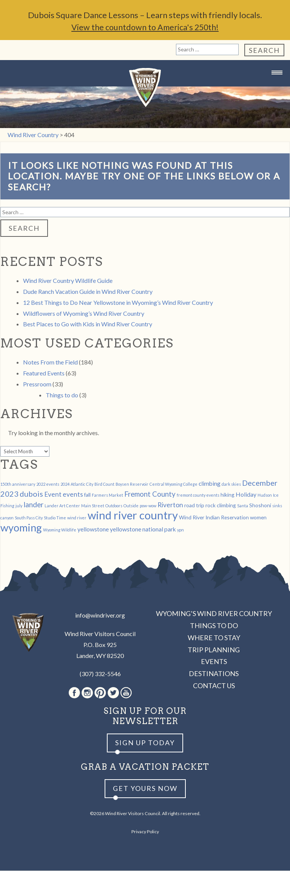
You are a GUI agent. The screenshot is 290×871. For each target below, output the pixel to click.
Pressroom (37, 384)
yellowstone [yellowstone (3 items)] (93, 529)
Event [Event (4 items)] (53, 495)
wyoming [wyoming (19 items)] (21, 528)
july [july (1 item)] (18, 505)
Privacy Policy (145, 832)
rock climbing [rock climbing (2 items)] (220, 505)
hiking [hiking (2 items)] (227, 495)
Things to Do (214, 626)
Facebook (74, 693)
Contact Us (214, 686)
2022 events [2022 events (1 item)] (47, 484)
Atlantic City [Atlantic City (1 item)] (82, 484)
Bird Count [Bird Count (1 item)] (104, 484)
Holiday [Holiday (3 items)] (246, 494)
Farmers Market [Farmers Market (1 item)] (107, 495)
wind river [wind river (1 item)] (76, 518)
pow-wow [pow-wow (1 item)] (148, 505)
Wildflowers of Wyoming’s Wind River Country (83, 313)
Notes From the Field (50, 362)
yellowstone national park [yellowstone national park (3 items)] (143, 529)
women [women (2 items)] (258, 517)
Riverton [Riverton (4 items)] (170, 505)
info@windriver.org (100, 615)
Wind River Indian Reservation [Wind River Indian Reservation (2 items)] (214, 517)
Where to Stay (214, 638)
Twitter (113, 693)
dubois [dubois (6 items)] (31, 494)
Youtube (126, 693)
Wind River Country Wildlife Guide (68, 280)
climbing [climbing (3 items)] (210, 483)
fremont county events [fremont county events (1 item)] (198, 495)
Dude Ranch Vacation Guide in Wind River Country (88, 291)
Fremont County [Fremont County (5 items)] (150, 494)
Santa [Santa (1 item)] (242, 505)
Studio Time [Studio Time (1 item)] (55, 518)
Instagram (87, 693)
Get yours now (145, 789)
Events (214, 662)
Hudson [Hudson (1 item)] (265, 495)
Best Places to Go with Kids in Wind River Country (87, 324)
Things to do (62, 395)
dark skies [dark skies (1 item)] (231, 484)
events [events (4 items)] (73, 495)
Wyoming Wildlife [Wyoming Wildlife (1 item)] (59, 530)
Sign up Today (145, 743)
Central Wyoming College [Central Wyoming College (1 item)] (173, 484)
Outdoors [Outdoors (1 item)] (113, 505)
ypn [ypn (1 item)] (180, 530)
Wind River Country (145, 88)
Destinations (214, 674)
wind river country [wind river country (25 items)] (133, 515)
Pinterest (100, 693)
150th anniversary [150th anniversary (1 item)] (17, 484)
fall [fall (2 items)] (87, 495)
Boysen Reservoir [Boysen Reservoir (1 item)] (132, 484)
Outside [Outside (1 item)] (131, 505)
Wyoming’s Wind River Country (214, 614)
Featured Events (44, 373)
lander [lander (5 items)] (33, 505)
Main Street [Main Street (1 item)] (92, 505)
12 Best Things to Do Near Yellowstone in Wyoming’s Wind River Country (118, 302)
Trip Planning (214, 650)
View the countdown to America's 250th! (145, 27)
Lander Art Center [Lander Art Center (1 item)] (62, 505)
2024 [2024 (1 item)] (64, 484)
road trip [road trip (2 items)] (194, 505)
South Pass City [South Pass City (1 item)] (29, 518)
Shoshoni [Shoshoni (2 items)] (260, 505)
